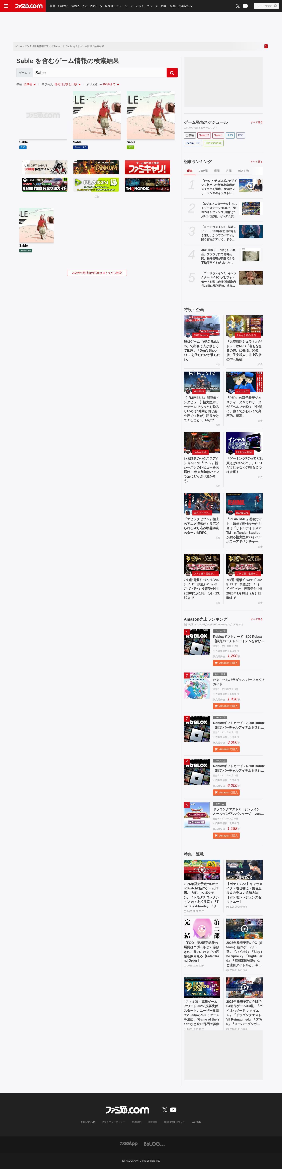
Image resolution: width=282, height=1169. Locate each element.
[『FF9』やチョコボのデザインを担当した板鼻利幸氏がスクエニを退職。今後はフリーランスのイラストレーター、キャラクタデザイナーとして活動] (251, 185)
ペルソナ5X (242, 391)
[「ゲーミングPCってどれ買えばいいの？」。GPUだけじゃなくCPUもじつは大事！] (244, 442)
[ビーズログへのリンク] (154, 1143)
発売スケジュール (116, 6)
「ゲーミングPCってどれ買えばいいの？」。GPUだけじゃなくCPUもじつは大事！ (244, 465)
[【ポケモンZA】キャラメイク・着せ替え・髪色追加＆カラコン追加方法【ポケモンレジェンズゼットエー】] (244, 870)
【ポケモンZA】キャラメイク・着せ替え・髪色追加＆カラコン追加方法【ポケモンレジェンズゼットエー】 (244, 893)
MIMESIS (199, 391)
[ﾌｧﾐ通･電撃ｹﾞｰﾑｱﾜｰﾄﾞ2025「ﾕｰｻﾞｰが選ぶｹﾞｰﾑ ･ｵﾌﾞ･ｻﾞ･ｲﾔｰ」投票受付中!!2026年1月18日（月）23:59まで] (202, 564)
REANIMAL (242, 512)
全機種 (28, 84)
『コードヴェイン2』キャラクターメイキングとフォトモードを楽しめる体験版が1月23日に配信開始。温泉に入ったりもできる (218, 280)
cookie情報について (174, 1122)
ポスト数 (243, 170)
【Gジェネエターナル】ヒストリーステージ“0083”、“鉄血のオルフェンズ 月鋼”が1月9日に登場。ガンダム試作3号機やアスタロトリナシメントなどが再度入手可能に (219, 210)
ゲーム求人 (137, 6)
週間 (217, 170)
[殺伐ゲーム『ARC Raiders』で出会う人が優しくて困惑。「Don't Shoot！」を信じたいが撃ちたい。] (202, 325)
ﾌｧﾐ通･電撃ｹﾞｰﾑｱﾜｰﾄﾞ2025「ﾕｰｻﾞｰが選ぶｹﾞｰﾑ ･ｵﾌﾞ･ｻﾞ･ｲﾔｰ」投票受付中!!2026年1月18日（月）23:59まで (202, 589)
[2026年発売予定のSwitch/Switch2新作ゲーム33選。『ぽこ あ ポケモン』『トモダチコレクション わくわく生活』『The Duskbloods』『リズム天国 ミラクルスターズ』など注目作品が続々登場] (202, 870)
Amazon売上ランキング (205, 619)
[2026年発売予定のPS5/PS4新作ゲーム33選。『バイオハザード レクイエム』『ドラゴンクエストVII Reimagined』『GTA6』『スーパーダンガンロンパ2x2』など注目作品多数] (244, 987)
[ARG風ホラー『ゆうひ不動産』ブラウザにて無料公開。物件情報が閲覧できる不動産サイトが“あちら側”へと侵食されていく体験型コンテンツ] (251, 254)
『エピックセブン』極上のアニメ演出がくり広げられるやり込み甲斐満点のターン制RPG (201, 525)
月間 (229, 170)
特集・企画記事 (180, 6)
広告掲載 (196, 1122)
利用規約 (136, 1122)
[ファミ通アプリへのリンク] (129, 1143)
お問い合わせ (88, 1122)
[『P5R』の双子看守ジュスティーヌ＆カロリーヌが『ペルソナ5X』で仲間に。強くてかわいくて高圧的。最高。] (244, 382)
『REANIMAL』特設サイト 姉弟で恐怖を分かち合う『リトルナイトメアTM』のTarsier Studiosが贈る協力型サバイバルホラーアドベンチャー (244, 530)
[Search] (100, 72)
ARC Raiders (201, 335)
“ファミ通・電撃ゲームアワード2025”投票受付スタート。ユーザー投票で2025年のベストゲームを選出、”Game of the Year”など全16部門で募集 (202, 1013)
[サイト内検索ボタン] (266, 6)
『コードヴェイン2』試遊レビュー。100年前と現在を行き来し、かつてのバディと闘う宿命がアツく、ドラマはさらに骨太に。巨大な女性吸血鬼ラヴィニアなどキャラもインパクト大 (218, 233)
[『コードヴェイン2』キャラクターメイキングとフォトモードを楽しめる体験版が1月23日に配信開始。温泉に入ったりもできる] (251, 278)
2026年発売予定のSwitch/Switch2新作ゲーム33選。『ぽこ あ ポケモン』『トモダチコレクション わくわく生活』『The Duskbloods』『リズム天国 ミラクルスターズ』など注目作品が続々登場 (202, 895)
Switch (75, 6)
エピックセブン (202, 512)
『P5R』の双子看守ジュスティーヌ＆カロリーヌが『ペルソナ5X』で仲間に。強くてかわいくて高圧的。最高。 (244, 406)
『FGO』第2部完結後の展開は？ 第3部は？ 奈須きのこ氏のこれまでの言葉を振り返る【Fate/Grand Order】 (201, 951)
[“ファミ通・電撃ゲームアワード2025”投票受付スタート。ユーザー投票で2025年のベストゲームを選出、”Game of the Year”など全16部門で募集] (202, 987)
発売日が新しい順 (66, 84)
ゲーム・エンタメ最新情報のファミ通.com (38, 46)
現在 (190, 170)
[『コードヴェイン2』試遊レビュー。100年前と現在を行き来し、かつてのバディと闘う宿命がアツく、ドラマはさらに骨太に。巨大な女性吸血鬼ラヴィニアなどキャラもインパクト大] (251, 231)
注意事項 (152, 1122)
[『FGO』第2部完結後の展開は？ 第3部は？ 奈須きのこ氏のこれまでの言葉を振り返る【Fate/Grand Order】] (202, 929)
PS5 (84, 6)
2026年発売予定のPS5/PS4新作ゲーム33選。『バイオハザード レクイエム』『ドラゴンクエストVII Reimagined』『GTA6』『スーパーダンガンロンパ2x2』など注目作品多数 (244, 1013)
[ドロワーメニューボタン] (6, 6)
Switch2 (63, 6)
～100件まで (108, 84)
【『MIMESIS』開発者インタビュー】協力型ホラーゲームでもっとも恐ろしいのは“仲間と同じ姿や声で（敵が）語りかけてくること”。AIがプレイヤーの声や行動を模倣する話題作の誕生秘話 (202, 409)
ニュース (152, 6)
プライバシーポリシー (114, 1122)
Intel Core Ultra (244, 452)
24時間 (203, 170)
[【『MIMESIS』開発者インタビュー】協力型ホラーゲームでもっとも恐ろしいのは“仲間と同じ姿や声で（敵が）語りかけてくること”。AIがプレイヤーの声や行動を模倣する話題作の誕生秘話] (202, 382)
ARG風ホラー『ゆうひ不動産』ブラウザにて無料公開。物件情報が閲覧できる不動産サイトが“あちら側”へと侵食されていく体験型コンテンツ (218, 256)
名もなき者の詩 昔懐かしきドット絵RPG (248, 335)
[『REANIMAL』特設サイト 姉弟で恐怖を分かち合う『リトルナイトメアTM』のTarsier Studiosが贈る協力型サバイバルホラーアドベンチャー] (244, 503)
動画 (163, 6)
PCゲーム (96, 6)
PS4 (240, 135)
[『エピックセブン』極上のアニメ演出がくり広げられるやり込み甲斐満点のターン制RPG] (202, 503)
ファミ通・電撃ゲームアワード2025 (206, 573)
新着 (52, 6)
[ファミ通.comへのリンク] (29, 6)
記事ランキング (198, 161)
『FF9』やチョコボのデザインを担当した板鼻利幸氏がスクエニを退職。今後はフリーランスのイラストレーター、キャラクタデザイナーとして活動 (219, 187)
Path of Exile (200, 452)
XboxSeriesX (214, 143)
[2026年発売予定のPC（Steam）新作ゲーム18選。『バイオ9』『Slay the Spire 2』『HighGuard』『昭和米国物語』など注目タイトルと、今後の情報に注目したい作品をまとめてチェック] (244, 929)
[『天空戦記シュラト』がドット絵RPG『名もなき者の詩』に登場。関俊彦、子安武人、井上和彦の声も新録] (244, 325)
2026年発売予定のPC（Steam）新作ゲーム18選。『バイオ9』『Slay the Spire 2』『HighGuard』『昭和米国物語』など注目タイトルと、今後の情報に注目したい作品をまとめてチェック (244, 954)
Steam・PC (193, 143)
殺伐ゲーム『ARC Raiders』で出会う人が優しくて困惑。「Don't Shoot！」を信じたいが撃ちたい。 (202, 350)
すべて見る (257, 122)
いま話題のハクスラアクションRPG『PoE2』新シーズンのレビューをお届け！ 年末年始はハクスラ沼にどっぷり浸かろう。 (202, 470)
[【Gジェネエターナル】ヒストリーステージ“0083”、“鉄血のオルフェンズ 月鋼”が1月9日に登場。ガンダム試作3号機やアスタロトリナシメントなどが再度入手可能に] (251, 208)
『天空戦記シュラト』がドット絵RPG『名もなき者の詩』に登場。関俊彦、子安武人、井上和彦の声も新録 (244, 350)
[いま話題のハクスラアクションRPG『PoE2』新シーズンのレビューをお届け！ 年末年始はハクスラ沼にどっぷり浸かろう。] (202, 442)
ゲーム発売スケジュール (206, 122)
